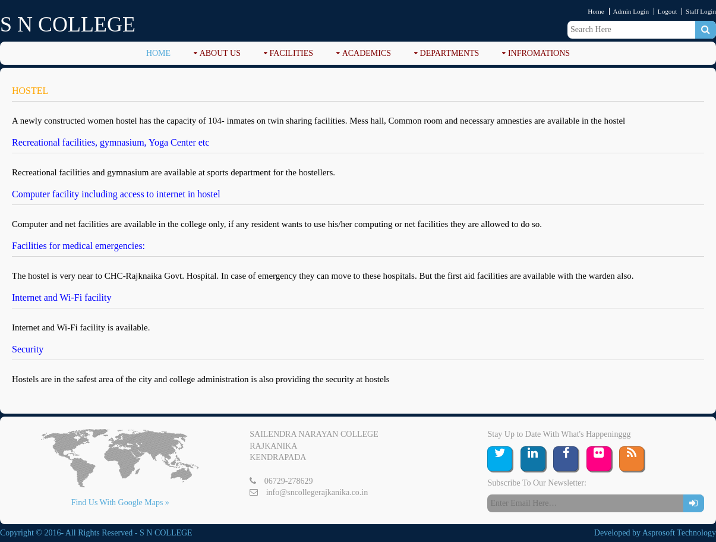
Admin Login (631, 11)
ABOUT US (220, 53)
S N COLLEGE (67, 24)
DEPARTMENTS (450, 53)
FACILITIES (292, 53)
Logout (667, 11)
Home (596, 11)
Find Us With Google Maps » (120, 502)
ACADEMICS (366, 53)
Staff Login (701, 11)
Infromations (539, 53)
